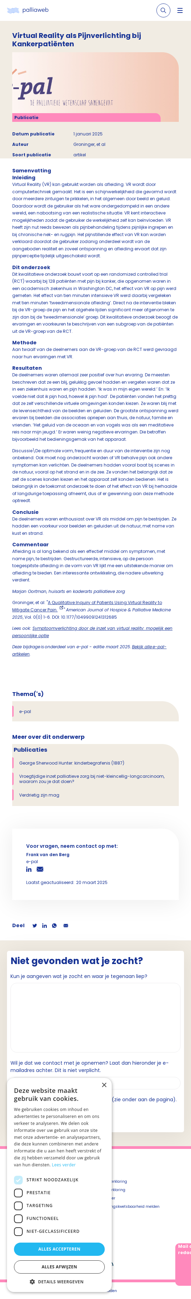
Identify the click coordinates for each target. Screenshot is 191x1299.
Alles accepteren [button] (59, 1249)
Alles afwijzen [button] (59, 1267)
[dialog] (59, 1185)
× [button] (103, 1085)
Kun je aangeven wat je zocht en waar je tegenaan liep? (78, 976)
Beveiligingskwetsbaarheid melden (128, 1206)
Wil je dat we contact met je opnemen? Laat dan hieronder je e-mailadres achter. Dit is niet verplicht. (89, 1066)
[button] (59, 1281)
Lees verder (64, 1165)
